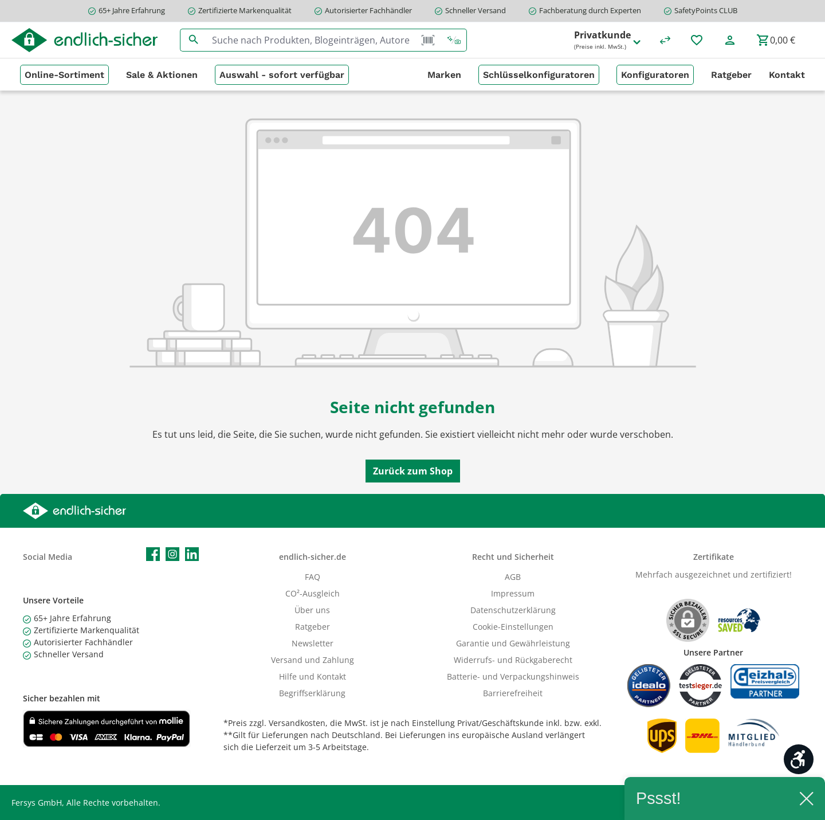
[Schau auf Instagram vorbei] (172, 554)
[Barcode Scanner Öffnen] (428, 40)
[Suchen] (193, 40)
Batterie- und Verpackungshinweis (513, 676)
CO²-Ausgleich (312, 593)
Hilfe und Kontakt (312, 676)
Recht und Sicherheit (513, 556)
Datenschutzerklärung (513, 610)
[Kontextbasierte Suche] (453, 40)
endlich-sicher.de (312, 556)
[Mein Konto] (730, 40)
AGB (513, 576)
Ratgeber (312, 626)
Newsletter (312, 643)
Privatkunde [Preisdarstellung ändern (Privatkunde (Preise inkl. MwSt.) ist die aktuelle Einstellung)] (608, 40)
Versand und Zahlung (312, 659)
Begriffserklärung (312, 693)
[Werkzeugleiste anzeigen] (799, 759)
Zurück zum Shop (413, 471)
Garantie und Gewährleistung (513, 643)
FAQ (312, 576)
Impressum (513, 593)
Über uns (312, 610)
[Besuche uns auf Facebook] (153, 554)
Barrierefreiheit (513, 693)
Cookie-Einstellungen (513, 626)
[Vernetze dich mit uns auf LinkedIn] (192, 554)
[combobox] (311, 40)
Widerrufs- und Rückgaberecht (513, 659)
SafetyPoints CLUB (705, 10)
